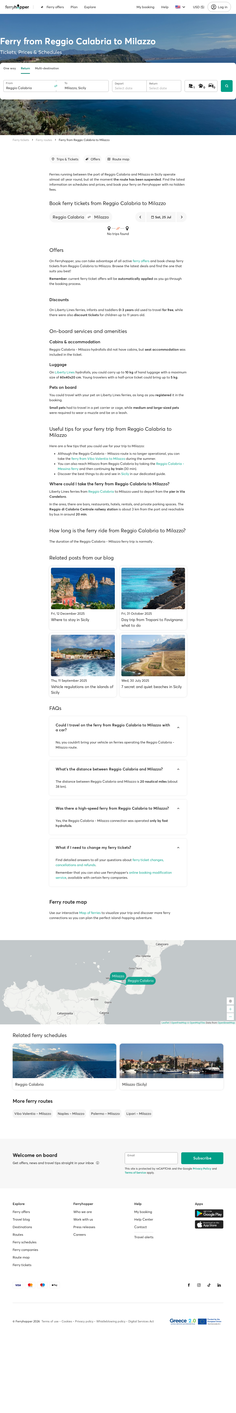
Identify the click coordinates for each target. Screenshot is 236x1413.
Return (25, 68)
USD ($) (198, 7)
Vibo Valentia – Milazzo (32, 1113)
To (65, 83)
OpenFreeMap (179, 1022)
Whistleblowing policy (110, 1321)
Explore (90, 7)
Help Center (143, 1219)
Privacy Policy (202, 1168)
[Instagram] (199, 1285)
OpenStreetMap (226, 1022)
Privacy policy (84, 1321)
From (9, 83)
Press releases (84, 1227)
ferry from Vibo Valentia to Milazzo (98, 458)
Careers (79, 1234)
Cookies (67, 1321)
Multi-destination (47, 68)
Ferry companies (25, 1250)
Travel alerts (143, 1237)
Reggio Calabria (101, 491)
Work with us (83, 1219)
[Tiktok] (209, 1285)
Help (165, 7)
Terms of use (50, 1321)
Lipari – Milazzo (138, 1113)
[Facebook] (189, 1285)
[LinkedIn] (219, 1285)
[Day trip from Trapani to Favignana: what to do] (153, 598)
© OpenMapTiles (196, 1022)
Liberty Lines (65, 372)
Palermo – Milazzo (105, 1113)
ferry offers (141, 261)
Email (131, 1155)
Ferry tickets (21, 140)
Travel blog (21, 1219)
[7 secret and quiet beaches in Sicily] (153, 665)
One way (9, 68)
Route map (21, 1257)
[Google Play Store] (209, 1213)
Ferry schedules (24, 1242)
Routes (18, 1234)
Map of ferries (90, 913)
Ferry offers (52, 7)
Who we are (82, 1212)
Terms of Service (135, 1172)
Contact (140, 1227)
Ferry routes (44, 140)
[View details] (98, 1163)
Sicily (125, 474)
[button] (89, 217)
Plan (74, 7)
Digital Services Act (141, 1321)
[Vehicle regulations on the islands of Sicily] (83, 665)
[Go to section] (64, 159)
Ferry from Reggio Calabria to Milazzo (84, 140)
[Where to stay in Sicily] (83, 598)
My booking (145, 7)
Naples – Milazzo (71, 1113)
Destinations (22, 1227)
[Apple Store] (209, 1224)
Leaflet (165, 1022)
